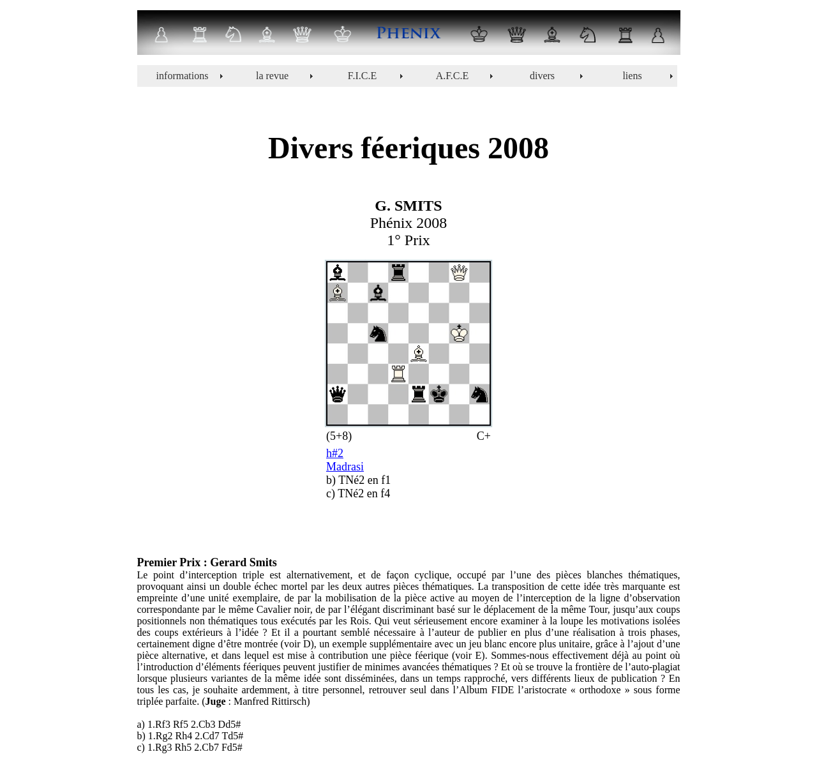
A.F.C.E (452, 75)
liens (631, 75)
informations (182, 75)
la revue (272, 75)
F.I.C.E (362, 75)
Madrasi (345, 466)
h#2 (334, 453)
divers (542, 75)
